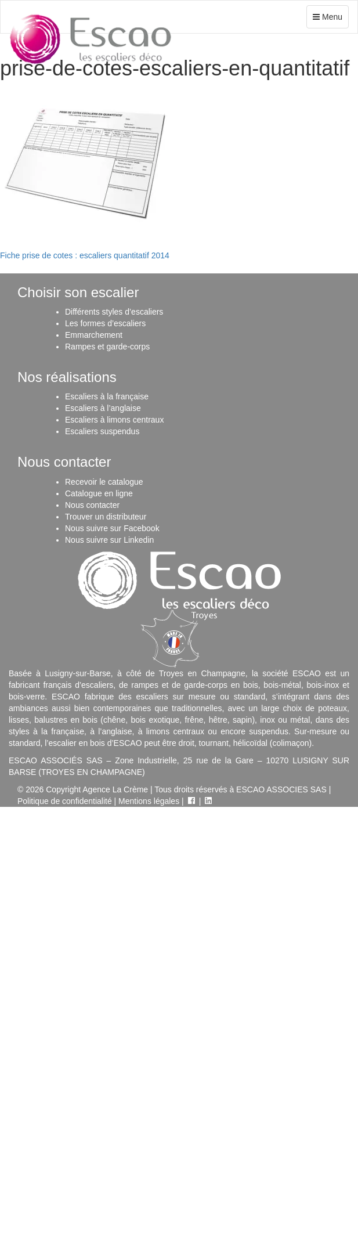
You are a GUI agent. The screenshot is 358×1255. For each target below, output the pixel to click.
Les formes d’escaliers (105, 323)
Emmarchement (93, 335)
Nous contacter (92, 505)
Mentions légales (148, 801)
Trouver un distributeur (105, 516)
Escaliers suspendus (102, 431)
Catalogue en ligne (99, 493)
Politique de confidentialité (64, 801)
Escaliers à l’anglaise (103, 408)
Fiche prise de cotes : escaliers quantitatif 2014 (84, 255)
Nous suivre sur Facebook (112, 528)
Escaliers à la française (107, 396)
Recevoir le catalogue (104, 481)
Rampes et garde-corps (107, 346)
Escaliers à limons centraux (114, 419)
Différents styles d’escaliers (114, 311)
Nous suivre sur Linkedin (109, 539)
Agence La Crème (115, 789)
